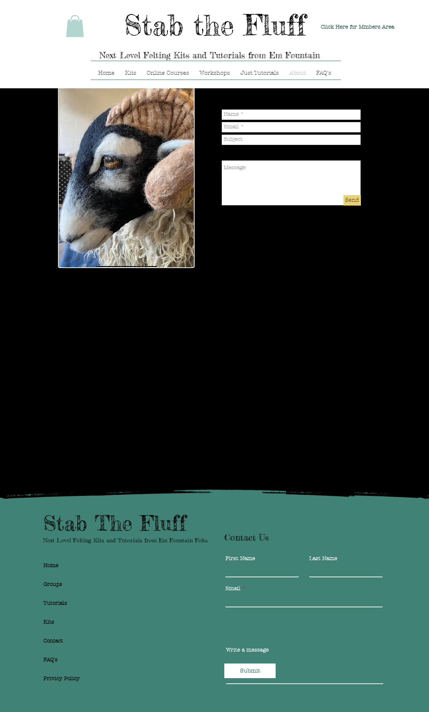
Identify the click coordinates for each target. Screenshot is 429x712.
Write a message (247, 650)
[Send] (352, 200)
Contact (53, 641)
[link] (75, 26)
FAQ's (50, 660)
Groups (52, 584)
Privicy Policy (61, 678)
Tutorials (55, 603)
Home (50, 565)
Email (232, 588)
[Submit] (250, 670)
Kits (48, 622)
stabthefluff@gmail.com (112, 330)
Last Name (323, 558)
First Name (240, 558)
